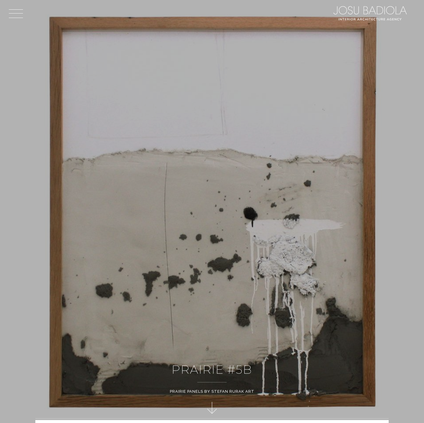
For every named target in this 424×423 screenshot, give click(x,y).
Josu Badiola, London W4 (371, 13)
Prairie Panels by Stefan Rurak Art (212, 391)
